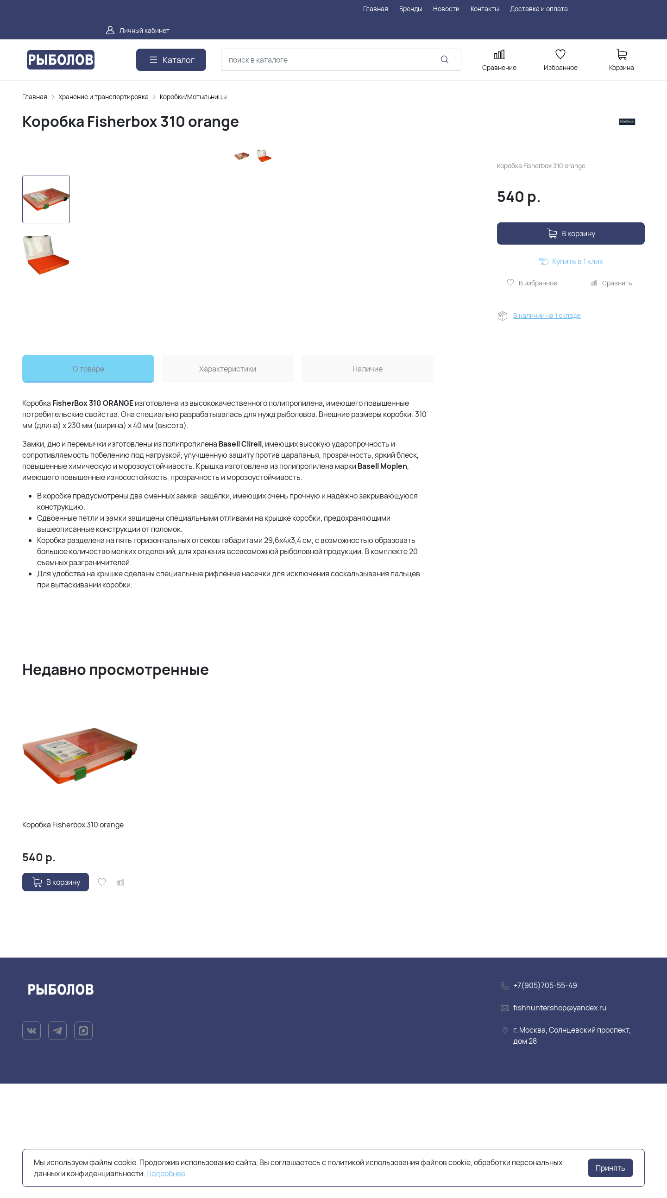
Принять (610, 1168)
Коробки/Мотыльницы (193, 96)
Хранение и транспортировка (103, 96)
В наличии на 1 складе (546, 315)
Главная (34, 96)
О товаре (88, 483)
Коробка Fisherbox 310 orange (73, 939)
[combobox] (341, 60)
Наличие (367, 483)
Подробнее (165, 1173)
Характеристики (227, 483)
